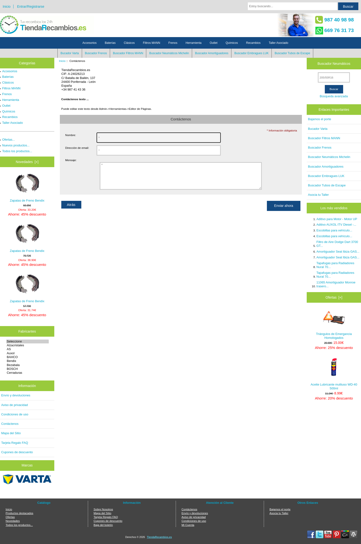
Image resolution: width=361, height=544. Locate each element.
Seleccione (27, 341)
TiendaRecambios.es (159, 537)
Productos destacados (19, 513)
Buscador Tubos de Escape (292, 53)
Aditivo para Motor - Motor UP (336, 219)
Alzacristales (27, 345)
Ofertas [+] (334, 297)
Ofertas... (7, 139)
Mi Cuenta (187, 524)
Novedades (13, 520)
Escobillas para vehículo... (334, 230)
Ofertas (10, 516)
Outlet (213, 43)
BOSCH (27, 369)
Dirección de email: (77, 147)
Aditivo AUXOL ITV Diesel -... (336, 224)
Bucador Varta (70, 53)
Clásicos (129, 43)
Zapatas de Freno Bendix (27, 188)
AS (27, 349)
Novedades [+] (27, 162)
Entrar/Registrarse (30, 6)
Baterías (110, 43)
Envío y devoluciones (15, 395)
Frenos (172, 43)
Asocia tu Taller (318, 195)
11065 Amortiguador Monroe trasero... (335, 284)
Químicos (232, 43)
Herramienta (193, 43)
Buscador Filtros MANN (128, 53)
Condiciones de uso (14, 414)
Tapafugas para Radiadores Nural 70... (335, 265)
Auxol (27, 353)
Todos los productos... (16, 151)
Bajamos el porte (319, 119)
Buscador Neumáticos (334, 64)
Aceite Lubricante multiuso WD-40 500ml (334, 373)
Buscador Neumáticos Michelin (169, 53)
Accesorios (90, 43)
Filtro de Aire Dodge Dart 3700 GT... (337, 244)
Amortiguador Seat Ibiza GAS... (337, 251)
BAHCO (27, 357)
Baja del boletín (103, 524)
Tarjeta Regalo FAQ (14, 443)
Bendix (27, 361)
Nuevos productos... (14, 145)
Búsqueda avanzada (334, 96)
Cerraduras (27, 373)
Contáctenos (10, 424)
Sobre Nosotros (103, 509)
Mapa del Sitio (11, 433)
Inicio (6, 6)
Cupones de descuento (17, 452)
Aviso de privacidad (14, 405)
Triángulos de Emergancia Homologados (334, 324)
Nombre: (70, 135)
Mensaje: (70, 160)
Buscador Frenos (96, 53)
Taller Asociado (278, 43)
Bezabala (27, 365)
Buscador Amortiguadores (211, 53)
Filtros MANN (151, 43)
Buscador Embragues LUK (251, 53)
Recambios (253, 43)
